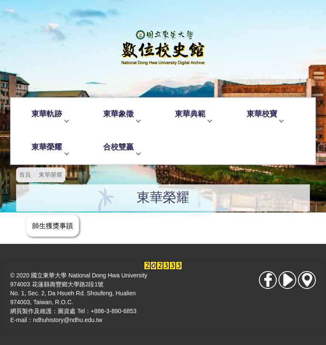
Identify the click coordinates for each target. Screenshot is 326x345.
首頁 (25, 174)
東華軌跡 (46, 114)
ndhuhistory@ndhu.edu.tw (67, 320)
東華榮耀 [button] (46, 147)
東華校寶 (262, 114)
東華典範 (190, 114)
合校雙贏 (118, 147)
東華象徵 (118, 114)
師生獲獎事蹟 (52, 225)
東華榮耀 (50, 174)
